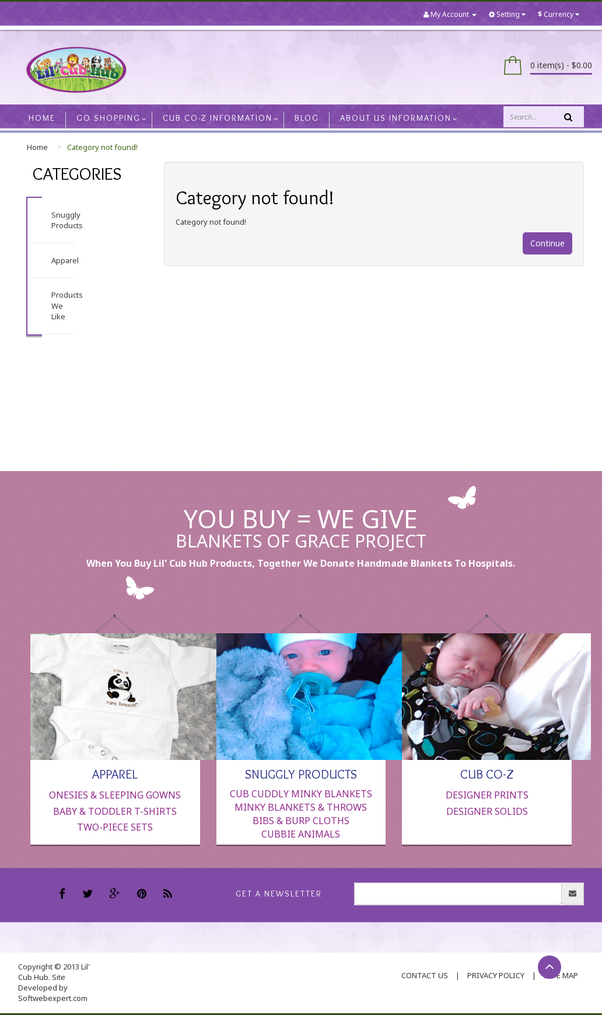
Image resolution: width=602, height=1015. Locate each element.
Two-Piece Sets (115, 827)
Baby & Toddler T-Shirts (115, 811)
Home (37, 147)
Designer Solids (487, 811)
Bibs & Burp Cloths (301, 820)
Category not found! (102, 147)
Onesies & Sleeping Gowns (115, 795)
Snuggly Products (67, 220)
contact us (424, 975)
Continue (547, 243)
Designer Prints (487, 795)
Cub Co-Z (487, 773)
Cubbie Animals (300, 834)
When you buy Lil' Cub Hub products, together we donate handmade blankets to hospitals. (300, 563)
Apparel (65, 260)
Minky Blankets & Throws (301, 807)
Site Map (561, 975)
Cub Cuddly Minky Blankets (301, 794)
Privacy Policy (495, 975)
